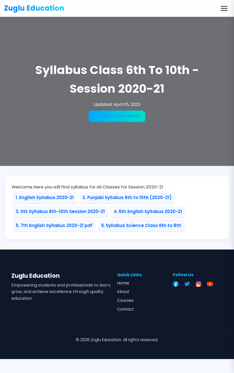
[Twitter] (188, 284)
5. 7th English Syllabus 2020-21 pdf (54, 225)
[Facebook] (177, 284)
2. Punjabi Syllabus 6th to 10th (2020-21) (127, 197)
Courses (125, 300)
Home (123, 283)
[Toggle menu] (224, 8)
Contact (125, 309)
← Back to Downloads (117, 116)
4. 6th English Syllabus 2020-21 (148, 211)
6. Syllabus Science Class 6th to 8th (141, 225)
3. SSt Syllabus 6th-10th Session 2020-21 (60, 211)
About (123, 292)
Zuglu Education (34, 8)
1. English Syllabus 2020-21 (45, 197)
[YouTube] (211, 284)
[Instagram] (200, 284)
